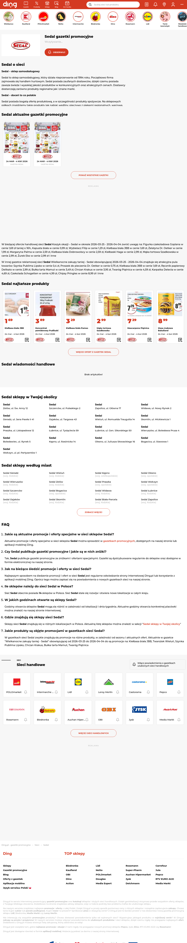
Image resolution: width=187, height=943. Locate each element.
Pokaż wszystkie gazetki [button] (93, 175)
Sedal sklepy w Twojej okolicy (29, 397)
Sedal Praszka (103, 481)
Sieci (19, 660)
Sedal (46, 845)
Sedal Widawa (103, 490)
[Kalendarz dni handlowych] (67, 4)
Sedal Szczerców (12, 490)
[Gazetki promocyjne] (26, 4)
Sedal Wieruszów (13, 481)
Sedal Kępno (102, 473)
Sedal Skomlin (57, 499)
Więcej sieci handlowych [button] (93, 733)
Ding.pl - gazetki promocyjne (16, 845)
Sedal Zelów (56, 481)
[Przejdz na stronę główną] (10, 4)
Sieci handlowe (31, 665)
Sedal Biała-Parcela (106, 499)
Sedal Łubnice (149, 490)
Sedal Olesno (148, 473)
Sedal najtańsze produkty (25, 284)
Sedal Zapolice (149, 499)
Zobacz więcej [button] (93, 512)
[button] (147, 4)
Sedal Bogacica (58, 490)
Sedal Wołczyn (149, 481)
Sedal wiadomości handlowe (28, 364)
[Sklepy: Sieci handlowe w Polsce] (47, 4)
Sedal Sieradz (10, 473)
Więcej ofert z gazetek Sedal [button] (93, 352)
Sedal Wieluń (56, 473)
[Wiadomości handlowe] (56, 4)
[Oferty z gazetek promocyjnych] (37, 4)
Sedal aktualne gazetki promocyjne (35, 114)
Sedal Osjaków (11, 499)
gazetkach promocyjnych (119, 541)
